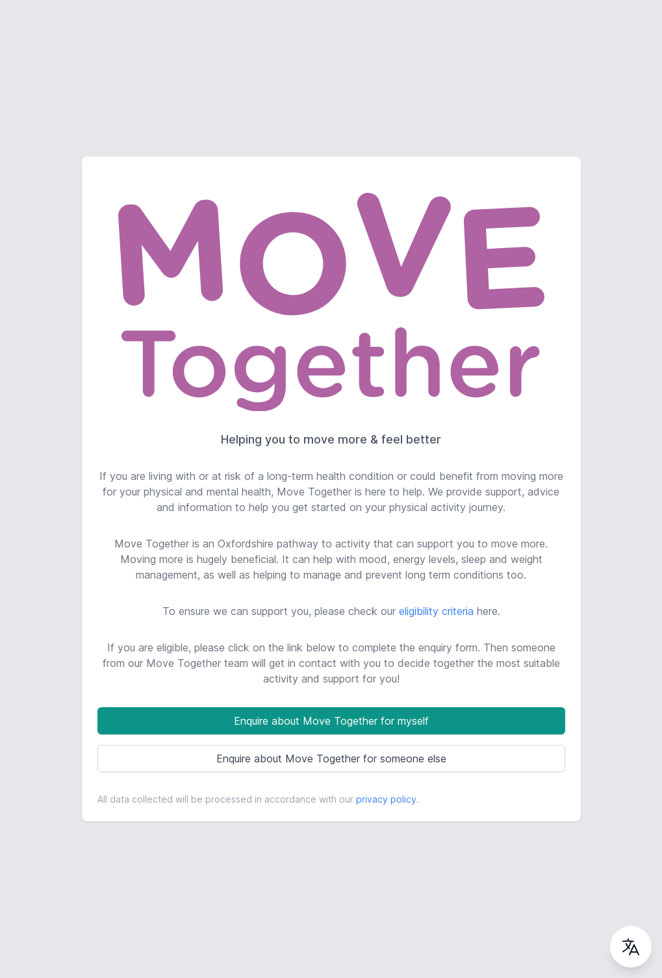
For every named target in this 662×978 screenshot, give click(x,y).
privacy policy (386, 799)
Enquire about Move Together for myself (331, 720)
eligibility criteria (436, 611)
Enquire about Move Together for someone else (331, 758)
